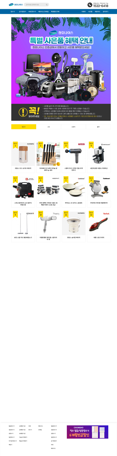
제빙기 (10, 444)
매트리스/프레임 (43, 11)
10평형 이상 (22, 426)
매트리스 (40, 426)
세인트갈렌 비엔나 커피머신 (99, 168)
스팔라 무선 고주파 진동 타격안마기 (74, 169)
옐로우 (24, 127)
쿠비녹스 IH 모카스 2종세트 (73, 203)
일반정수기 (12, 437)
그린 (48, 127)
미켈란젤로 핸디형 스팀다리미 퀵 (48, 238)
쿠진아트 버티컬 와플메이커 (99, 203)
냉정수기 (11, 433)
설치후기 (105, 11)
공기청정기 (54, 441)
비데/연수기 (32, 11)
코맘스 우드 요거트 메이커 (23, 168)
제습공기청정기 (23, 441)
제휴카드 (97, 11)
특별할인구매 (55, 11)
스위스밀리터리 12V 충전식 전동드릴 (23, 204)
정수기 (13, 11)
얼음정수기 (12, 426)
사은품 (90, 11)
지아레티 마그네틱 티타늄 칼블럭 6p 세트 (48, 169)
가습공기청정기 (23, 437)
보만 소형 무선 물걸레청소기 (23, 237)
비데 (30, 426)
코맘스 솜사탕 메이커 (73, 237)
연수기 (30, 430)
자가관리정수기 (13, 441)
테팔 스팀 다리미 (99, 237)
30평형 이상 (22, 433)
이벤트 (84, 11)
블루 (98, 127)
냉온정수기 (12, 430)
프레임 (40, 430)
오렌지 (73, 127)
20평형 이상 (22, 430)
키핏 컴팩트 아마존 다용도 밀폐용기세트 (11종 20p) (48, 204)
